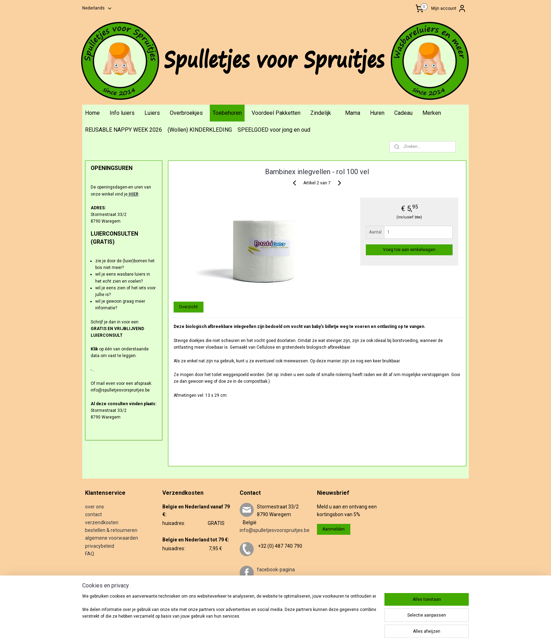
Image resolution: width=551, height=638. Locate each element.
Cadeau (403, 113)
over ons (94, 506)
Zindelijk (320, 113)
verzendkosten (101, 522)
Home (92, 113)
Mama (352, 113)
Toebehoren (227, 113)
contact (93, 514)
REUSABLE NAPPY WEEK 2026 (123, 129)
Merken (431, 113)
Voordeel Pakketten (276, 113)
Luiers (152, 113)
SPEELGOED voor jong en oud (274, 129)
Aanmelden (333, 529)
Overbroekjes (186, 113)
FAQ (89, 554)
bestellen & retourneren (111, 530)
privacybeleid (99, 546)
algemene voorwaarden (111, 538)
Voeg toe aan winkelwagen (409, 249)
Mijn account (448, 8)
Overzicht (188, 306)
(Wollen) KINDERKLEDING (200, 129)
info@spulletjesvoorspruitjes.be (275, 530)
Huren (377, 113)
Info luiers (122, 113)
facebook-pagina (276, 569)
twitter (264, 593)
